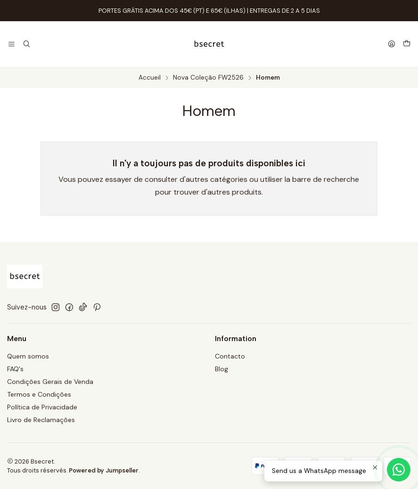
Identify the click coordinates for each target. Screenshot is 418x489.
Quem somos (28, 356)
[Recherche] (26, 44)
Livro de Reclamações (41, 420)
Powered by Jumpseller (104, 470)
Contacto (230, 356)
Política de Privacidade (42, 407)
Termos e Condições (39, 394)
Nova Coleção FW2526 (208, 77)
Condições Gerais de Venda (50, 381)
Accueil (150, 77)
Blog (221, 369)
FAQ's (15, 369)
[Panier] (406, 44)
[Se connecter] (391, 44)
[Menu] (11, 44)
